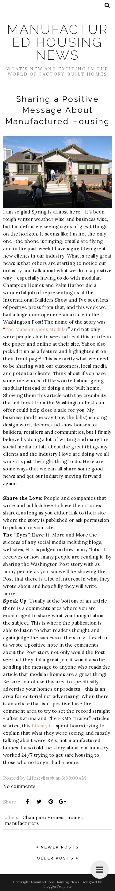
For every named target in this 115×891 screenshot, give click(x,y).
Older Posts (55, 858)
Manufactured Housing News (57, 42)
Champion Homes (42, 817)
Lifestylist (43, 726)
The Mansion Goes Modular (36, 329)
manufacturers (22, 823)
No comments (19, 786)
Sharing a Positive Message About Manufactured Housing (58, 110)
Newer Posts (60, 847)
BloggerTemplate (57, 886)
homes (75, 817)
